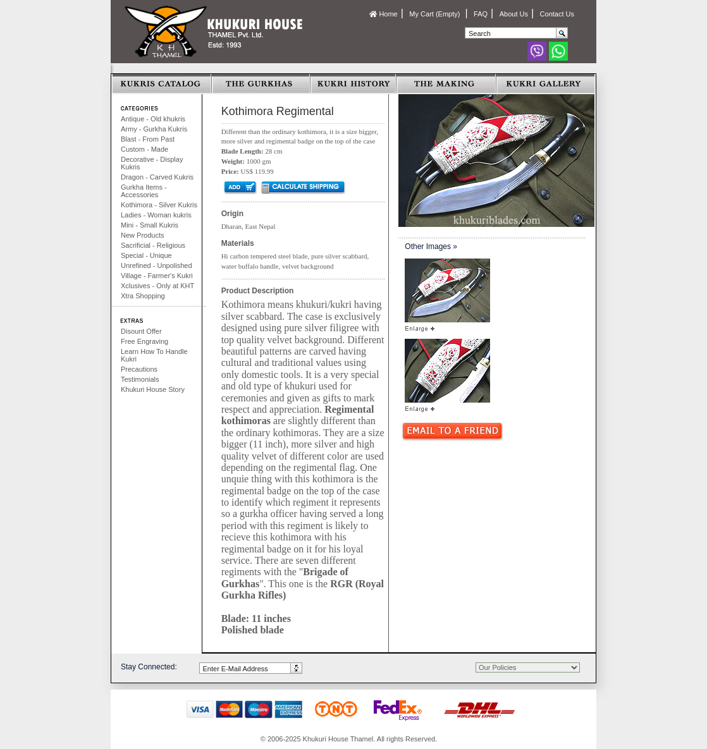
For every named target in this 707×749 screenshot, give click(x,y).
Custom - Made (144, 149)
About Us (514, 14)
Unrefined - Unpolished (156, 265)
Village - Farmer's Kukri (157, 275)
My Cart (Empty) (435, 14)
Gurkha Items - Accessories (144, 190)
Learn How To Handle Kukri (154, 355)
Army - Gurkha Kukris (154, 129)
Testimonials (140, 379)
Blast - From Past (148, 139)
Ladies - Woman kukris (156, 215)
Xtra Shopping (143, 296)
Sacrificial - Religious (153, 245)
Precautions (139, 369)
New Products (142, 235)
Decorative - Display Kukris (152, 163)
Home (383, 14)
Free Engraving (144, 341)
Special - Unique (146, 255)
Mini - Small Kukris (149, 225)
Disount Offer (141, 331)
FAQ (481, 14)
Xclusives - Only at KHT (157, 285)
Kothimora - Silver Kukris (159, 205)
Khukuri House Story (153, 389)
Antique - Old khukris (153, 119)
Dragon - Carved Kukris (157, 177)
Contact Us (557, 14)
